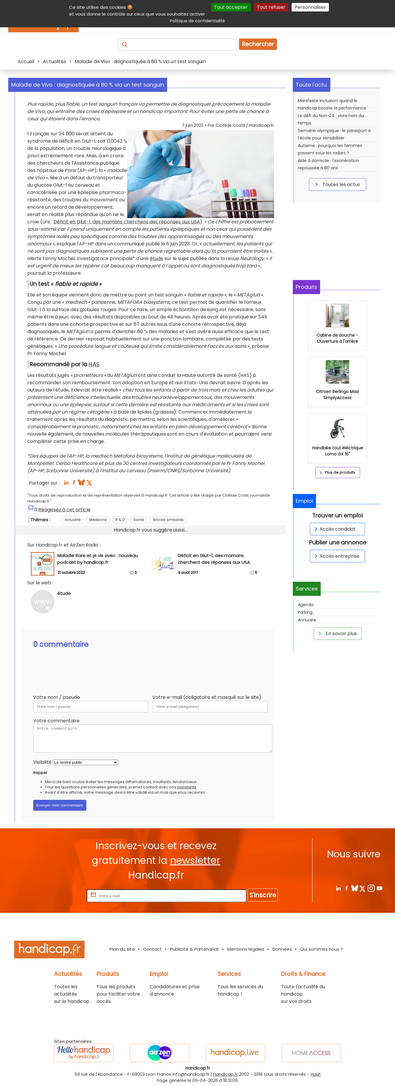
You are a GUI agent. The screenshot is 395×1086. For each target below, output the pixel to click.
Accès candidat (334, 529)
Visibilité (42, 762)
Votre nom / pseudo (56, 697)
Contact (152, 949)
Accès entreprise (335, 556)
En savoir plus (336, 633)
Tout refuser (271, 7)
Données (282, 949)
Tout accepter (231, 7)
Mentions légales (245, 949)
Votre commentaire (56, 720)
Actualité (72, 519)
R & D (120, 519)
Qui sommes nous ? (321, 949)
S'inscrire (262, 895)
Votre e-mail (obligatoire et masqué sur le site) (206, 697)
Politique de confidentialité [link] (197, 21)
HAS (94, 364)
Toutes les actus (336, 184)
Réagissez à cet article (64, 509)
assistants (186, 787)
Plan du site (122, 949)
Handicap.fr (225, 1074)
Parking (305, 612)
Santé (138, 519)
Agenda (306, 605)
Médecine (98, 519)
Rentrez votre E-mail (62, 895)
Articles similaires (168, 519)
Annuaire (307, 620)
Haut (316, 1074)
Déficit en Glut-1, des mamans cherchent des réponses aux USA (126, 221)
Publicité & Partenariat (194, 949)
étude (156, 258)
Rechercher (258, 44)
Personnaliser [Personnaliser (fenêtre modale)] (310, 7)
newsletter (195, 860)
